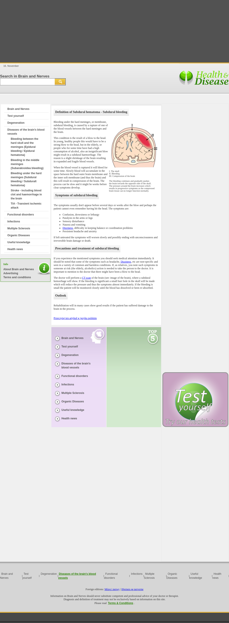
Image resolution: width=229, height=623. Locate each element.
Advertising (10, 273)
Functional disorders (20, 214)
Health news (15, 249)
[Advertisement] (114, 31)
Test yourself (15, 115)
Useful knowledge (18, 242)
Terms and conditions (17, 277)
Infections (13, 221)
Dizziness (68, 228)
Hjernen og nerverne (132, 589)
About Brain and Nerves (18, 269)
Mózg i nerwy (112, 589)
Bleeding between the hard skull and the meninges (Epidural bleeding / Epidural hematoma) (24, 147)
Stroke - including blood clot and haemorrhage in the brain (26, 194)
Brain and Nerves (18, 109)
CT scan (86, 277)
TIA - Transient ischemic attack (26, 205)
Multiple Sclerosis (18, 228)
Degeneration (16, 122)
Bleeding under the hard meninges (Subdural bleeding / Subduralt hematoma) (26, 179)
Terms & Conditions (120, 603)
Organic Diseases (18, 235)
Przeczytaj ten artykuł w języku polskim (75, 318)
